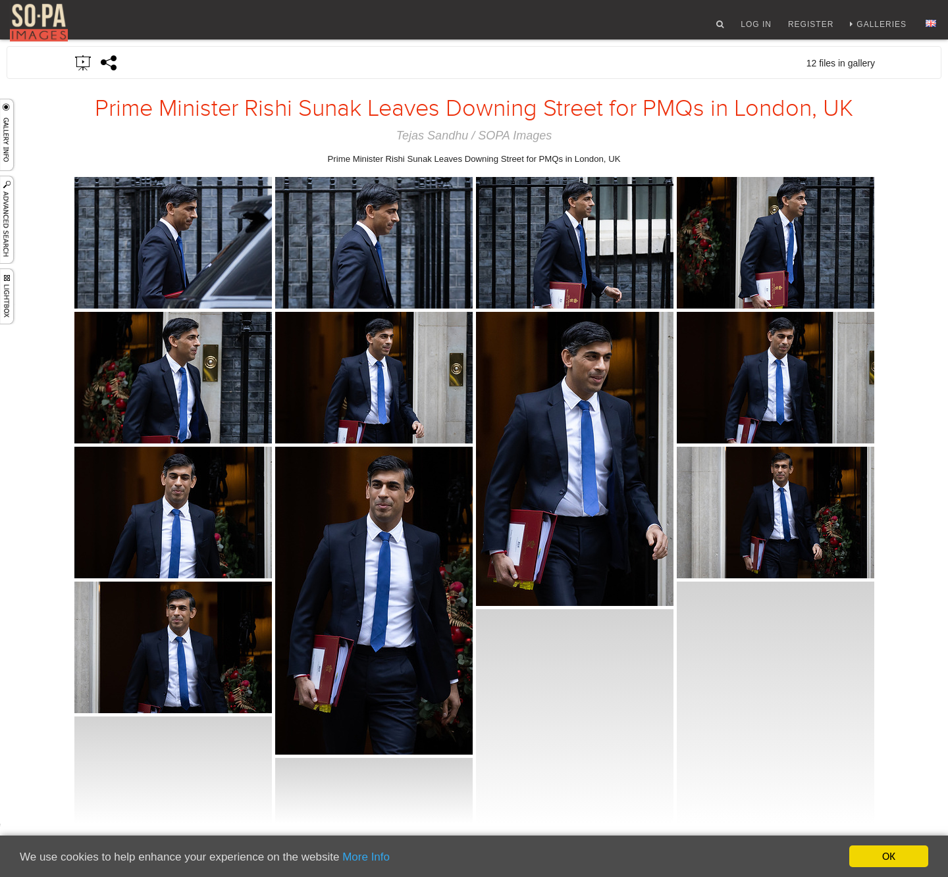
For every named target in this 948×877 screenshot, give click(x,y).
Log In (756, 28)
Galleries (881, 28)
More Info (366, 857)
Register (810, 28)
